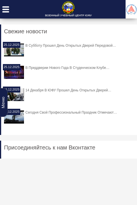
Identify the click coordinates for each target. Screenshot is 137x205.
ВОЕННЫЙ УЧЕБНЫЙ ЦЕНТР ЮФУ (68, 15)
